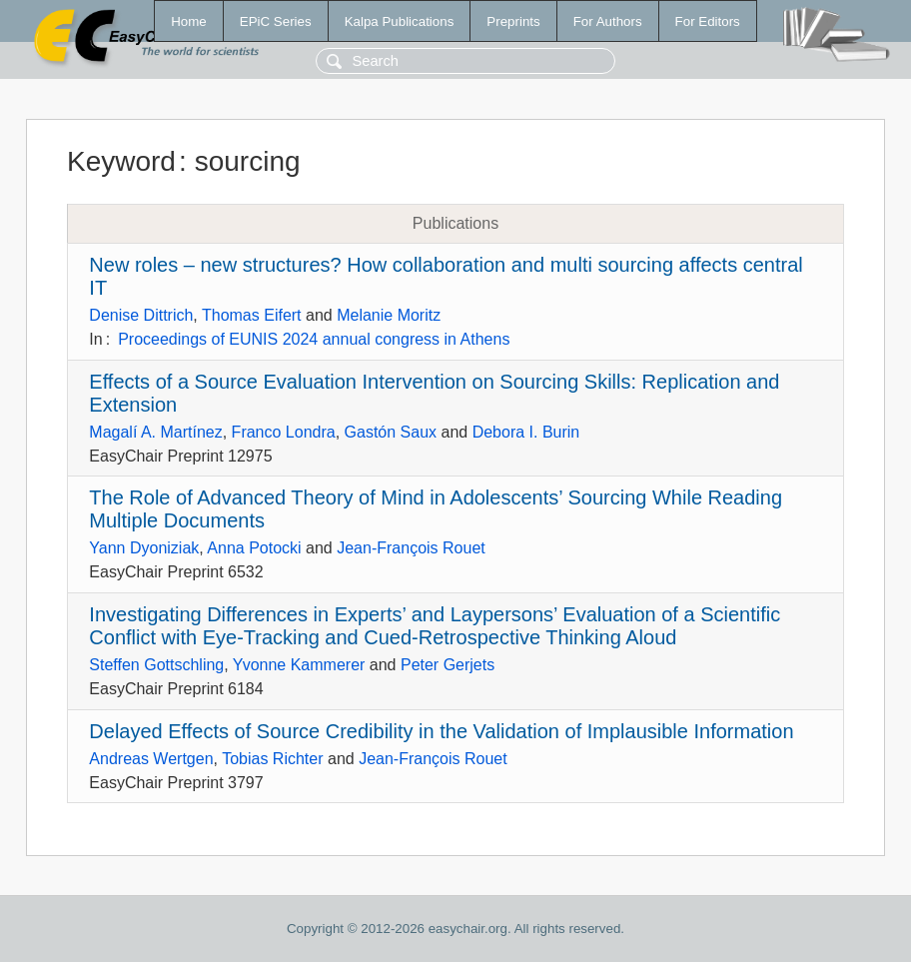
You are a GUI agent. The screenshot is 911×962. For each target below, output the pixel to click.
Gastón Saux (391, 432)
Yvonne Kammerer (299, 664)
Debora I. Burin (526, 432)
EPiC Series (276, 21)
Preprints (512, 21)
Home (189, 21)
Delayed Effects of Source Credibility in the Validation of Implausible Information (441, 731)
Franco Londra (284, 432)
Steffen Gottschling (156, 664)
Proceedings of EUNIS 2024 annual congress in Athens (313, 339)
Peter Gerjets (447, 664)
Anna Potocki (254, 547)
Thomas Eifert (252, 315)
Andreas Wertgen (151, 758)
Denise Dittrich (141, 315)
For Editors (707, 21)
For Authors (607, 21)
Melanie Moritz (389, 315)
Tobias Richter (272, 758)
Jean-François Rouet (411, 547)
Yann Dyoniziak (144, 547)
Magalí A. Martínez (155, 432)
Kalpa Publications (400, 21)
